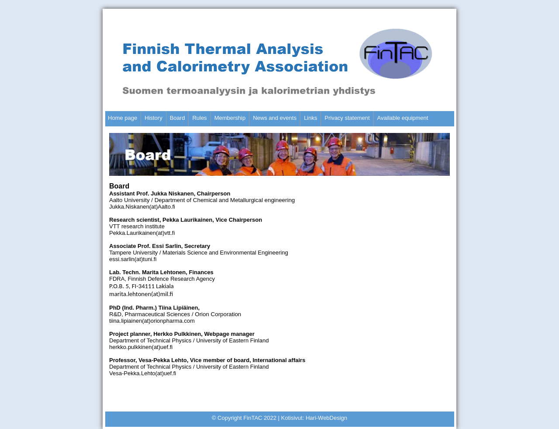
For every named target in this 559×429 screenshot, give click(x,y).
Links (310, 118)
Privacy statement (346, 118)
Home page (122, 118)
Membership (230, 118)
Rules (199, 118)
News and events (275, 118)
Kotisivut (292, 418)
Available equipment (402, 118)
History (153, 118)
